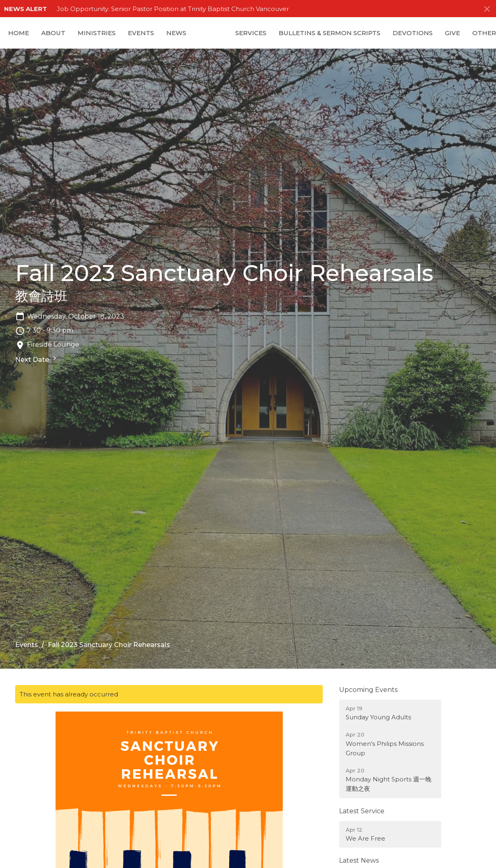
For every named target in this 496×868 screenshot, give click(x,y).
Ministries (97, 33)
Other (484, 33)
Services (250, 33)
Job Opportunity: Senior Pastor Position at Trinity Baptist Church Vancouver (173, 9)
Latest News (359, 860)
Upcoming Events (368, 690)
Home (18, 33)
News (176, 33)
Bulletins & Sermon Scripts (329, 33)
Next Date (36, 359)
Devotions (413, 33)
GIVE (452, 33)
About (53, 33)
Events (141, 33)
